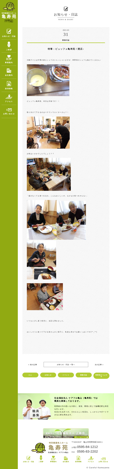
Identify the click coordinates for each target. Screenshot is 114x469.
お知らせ (48, 375)
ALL (30, 375)
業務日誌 (83, 375)
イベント (65, 375)
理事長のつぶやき (101, 375)
